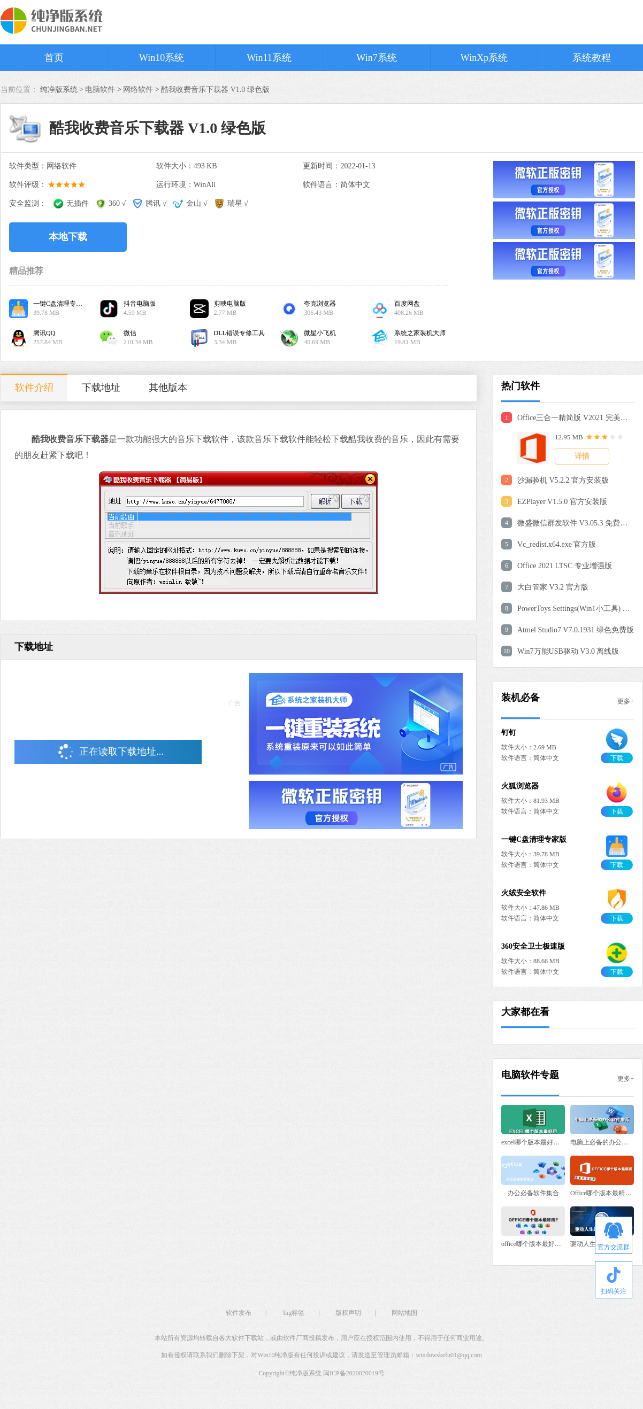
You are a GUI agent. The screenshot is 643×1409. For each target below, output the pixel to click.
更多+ (625, 701)
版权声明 (348, 1313)
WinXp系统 (484, 57)
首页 (54, 57)
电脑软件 (100, 90)
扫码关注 (613, 1281)
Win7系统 (376, 57)
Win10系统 (161, 57)
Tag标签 (293, 1313)
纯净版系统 (305, 1373)
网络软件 (138, 90)
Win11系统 (269, 57)
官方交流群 (614, 1236)
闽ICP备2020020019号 (354, 1373)
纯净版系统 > (63, 90)
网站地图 (404, 1313)
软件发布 (238, 1313)
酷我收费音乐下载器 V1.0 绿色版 (215, 90)
